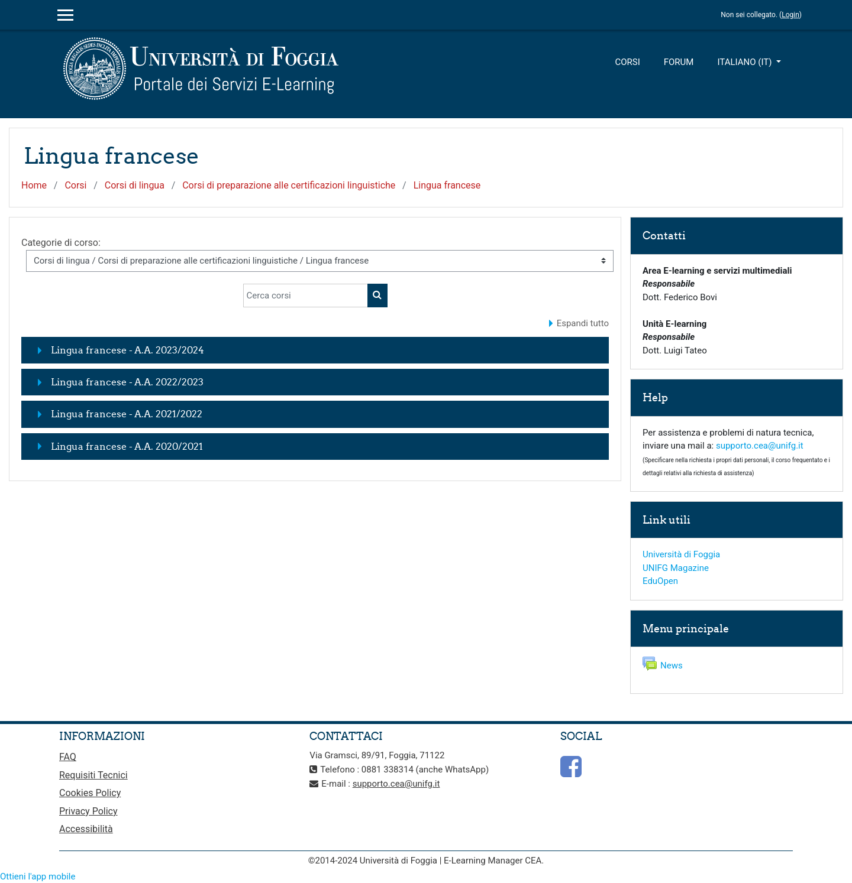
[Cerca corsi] (305, 295)
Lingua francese (447, 185)
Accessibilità (86, 829)
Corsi (627, 62)
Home (34, 185)
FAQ (67, 756)
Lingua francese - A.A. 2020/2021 (127, 446)
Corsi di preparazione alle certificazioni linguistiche (288, 185)
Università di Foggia (681, 554)
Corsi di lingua (134, 185)
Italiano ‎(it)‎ (745, 62)
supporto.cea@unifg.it (759, 445)
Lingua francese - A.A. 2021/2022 (126, 414)
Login (790, 15)
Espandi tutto (583, 323)
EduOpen (660, 581)
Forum (679, 62)
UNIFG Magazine (676, 568)
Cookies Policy (90, 792)
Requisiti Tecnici (93, 775)
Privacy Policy (88, 811)
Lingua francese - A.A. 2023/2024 (127, 350)
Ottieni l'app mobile (37, 876)
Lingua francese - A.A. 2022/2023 (127, 382)
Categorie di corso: (61, 242)
